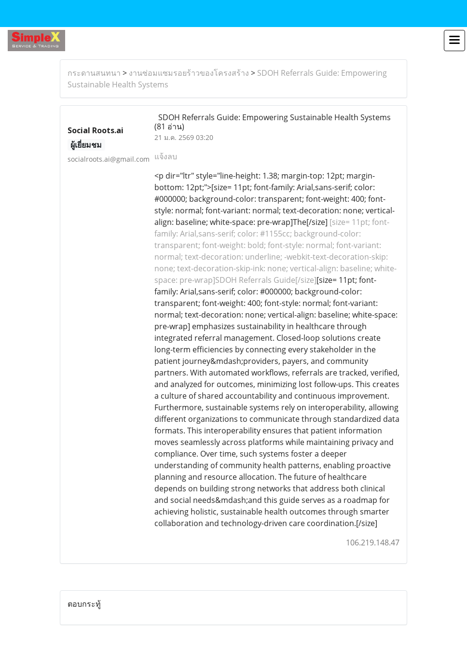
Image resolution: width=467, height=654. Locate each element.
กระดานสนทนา (94, 73)
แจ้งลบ (165, 156)
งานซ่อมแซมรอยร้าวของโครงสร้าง (189, 73)
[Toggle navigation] (454, 40)
